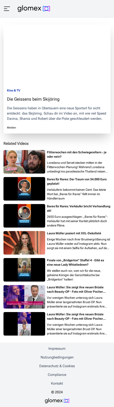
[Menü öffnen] (6, 8)
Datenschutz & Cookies (57, 366)
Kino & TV (13, 90)
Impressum (57, 348)
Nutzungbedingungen (57, 357)
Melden (11, 127)
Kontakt (57, 383)
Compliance (57, 375)
